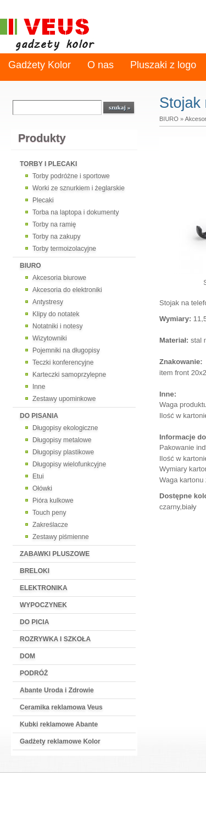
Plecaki (43, 200)
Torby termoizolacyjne (64, 248)
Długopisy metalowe (61, 440)
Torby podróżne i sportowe (71, 176)
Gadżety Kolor (39, 64)
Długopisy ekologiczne (65, 428)
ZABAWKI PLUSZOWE (55, 554)
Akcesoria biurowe (59, 278)
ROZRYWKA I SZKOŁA (55, 639)
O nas (100, 64)
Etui (38, 476)
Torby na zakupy (56, 236)
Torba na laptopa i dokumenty (75, 212)
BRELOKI (34, 571)
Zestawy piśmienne (60, 537)
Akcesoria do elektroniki (67, 290)
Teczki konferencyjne (62, 362)
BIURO (30, 266)
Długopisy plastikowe (63, 452)
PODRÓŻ (34, 673)
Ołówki (42, 488)
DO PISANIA (39, 416)
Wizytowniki (49, 338)
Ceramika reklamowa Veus (61, 707)
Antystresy (47, 302)
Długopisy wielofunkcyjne (69, 464)
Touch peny (49, 512)
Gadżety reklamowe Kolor (60, 741)
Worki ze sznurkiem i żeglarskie (78, 188)
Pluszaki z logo (163, 64)
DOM (27, 656)
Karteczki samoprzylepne (69, 374)
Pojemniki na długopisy (66, 350)
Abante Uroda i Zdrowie (57, 690)
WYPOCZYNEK (43, 605)
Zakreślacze (50, 525)
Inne (38, 387)
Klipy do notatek (55, 314)
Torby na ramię (54, 224)
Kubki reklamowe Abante (59, 724)
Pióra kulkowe (53, 500)
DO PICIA (34, 622)
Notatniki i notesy (57, 326)
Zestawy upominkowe (64, 399)
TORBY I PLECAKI (48, 164)
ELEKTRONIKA (44, 588)
